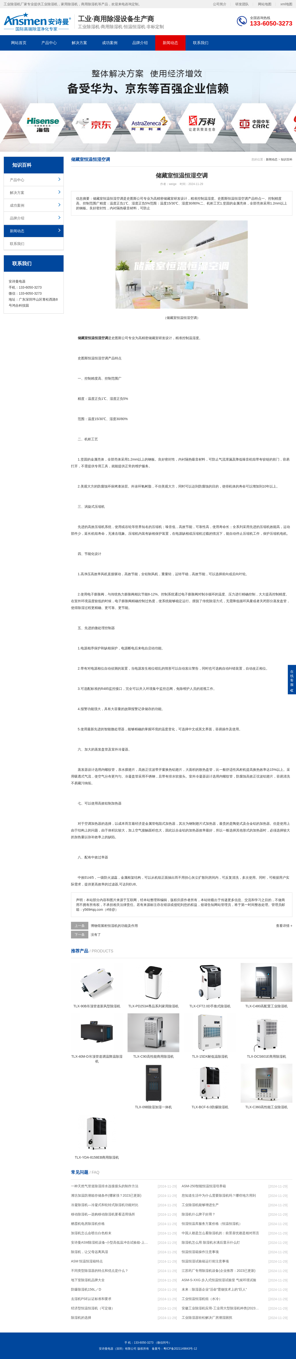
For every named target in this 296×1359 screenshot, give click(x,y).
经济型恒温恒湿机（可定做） (93, 1308)
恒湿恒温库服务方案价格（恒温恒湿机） (212, 1224)
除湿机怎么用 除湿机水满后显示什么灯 (211, 1242)
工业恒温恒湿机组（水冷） (202, 1299)
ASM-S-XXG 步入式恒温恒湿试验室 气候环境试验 (219, 1280)
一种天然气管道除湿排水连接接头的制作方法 (104, 1186)
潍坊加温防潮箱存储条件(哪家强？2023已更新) (106, 1195)
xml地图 (286, 4)
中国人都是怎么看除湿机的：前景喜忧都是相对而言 (220, 1233)
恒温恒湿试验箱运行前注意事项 (205, 1261)
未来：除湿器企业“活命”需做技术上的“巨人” (214, 1289)
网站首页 (18, 43)
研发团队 (242, 4)
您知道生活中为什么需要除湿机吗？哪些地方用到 (219, 1195)
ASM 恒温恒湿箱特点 (87, 1261)
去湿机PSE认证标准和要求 (91, 1299)
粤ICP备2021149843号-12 (180, 1348)
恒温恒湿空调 (98, 358)
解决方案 (79, 43)
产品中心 (49, 43)
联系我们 (200, 43)
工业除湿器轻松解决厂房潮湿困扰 (207, 1317)
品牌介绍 (140, 43)
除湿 (212, 601)
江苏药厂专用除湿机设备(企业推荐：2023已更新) (218, 1271)
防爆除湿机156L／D (86, 1289)
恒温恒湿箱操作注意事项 (200, 1252)
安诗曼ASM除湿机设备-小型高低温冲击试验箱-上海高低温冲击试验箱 (109, 1242)
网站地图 (264, 4)
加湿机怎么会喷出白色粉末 (91, 1233)
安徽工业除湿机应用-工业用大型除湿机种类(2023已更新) (220, 1308)
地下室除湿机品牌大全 (88, 1280)
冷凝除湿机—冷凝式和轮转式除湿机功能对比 (104, 1205)
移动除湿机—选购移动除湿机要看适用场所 (103, 1214)
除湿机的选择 (81, 1317)
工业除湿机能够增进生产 (200, 1205)
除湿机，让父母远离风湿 (89, 1252)
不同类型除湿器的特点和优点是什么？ (99, 1271)
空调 (87, 823)
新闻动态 (170, 43)
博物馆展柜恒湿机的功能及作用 (114, 926)
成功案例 (109, 43)
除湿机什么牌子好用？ (198, 1214)
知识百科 (286, 159)
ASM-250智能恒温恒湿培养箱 (204, 1186)
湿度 (195, 338)
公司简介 (219, 4)
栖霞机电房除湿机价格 (88, 1224)
